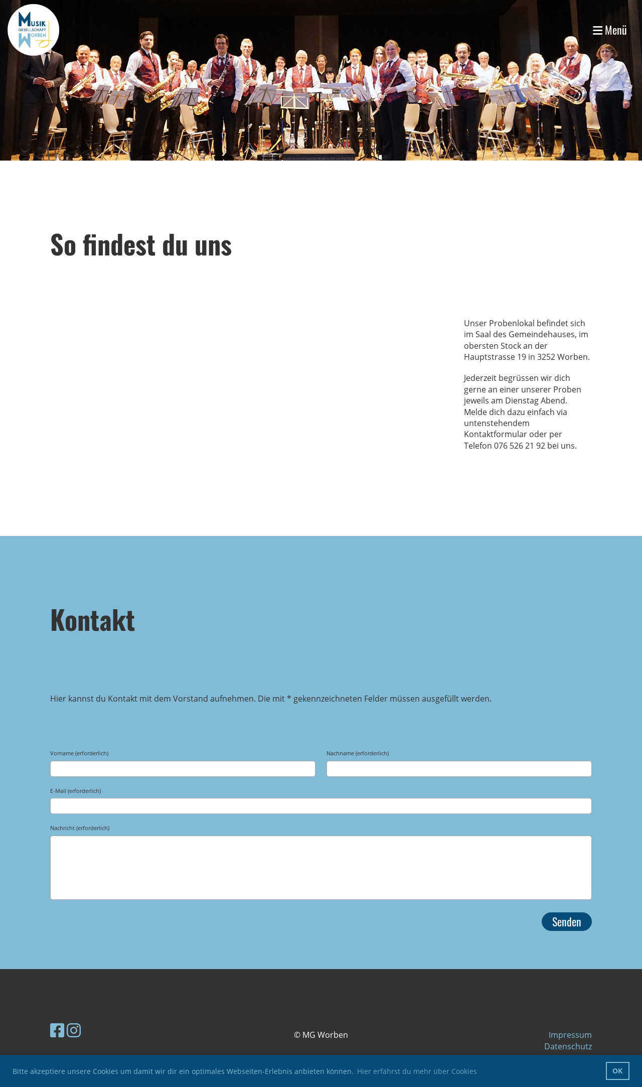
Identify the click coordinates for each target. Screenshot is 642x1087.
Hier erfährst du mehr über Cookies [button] (417, 1071)
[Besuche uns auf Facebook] (57, 1030)
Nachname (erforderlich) (358, 753)
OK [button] (617, 1070)
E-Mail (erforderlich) (75, 790)
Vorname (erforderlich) (79, 753)
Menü (610, 30)
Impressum (570, 1034)
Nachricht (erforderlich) (79, 828)
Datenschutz (568, 1046)
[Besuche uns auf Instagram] (74, 1030)
